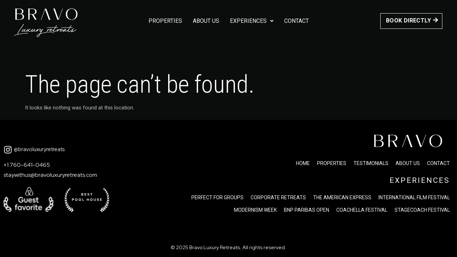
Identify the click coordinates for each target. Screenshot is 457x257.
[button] (252, 21)
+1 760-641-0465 (27, 165)
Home (303, 163)
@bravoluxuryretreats (39, 149)
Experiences (251, 20)
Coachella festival (361, 210)
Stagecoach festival (422, 210)
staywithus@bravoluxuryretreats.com (50, 175)
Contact (296, 20)
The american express (342, 197)
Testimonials (370, 163)
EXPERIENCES (420, 180)
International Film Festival (414, 197)
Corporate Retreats (278, 197)
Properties (165, 20)
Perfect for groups (217, 197)
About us (206, 20)
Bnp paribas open (306, 210)
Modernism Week (255, 210)
